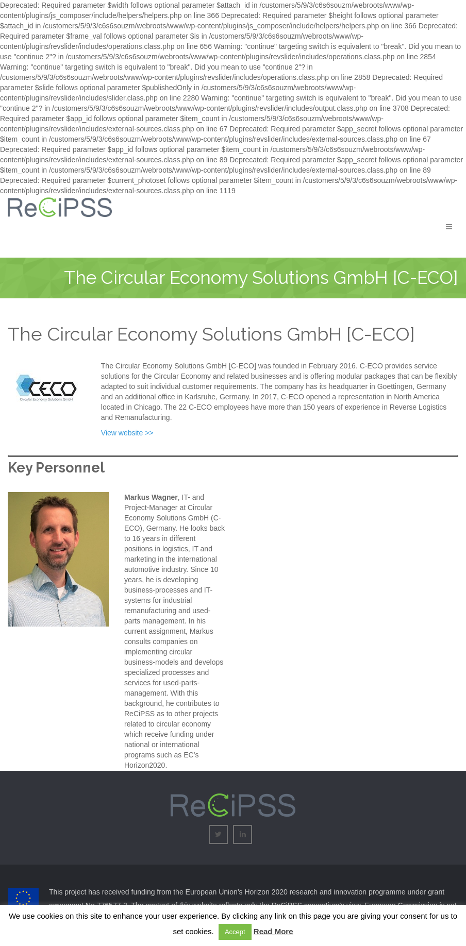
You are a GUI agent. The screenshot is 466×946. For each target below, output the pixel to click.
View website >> (127, 433)
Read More (273, 931)
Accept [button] (235, 932)
